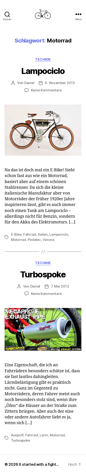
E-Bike (16, 234)
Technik (43, 59)
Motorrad (18, 239)
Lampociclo (42, 71)
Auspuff (17, 435)
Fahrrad (29, 234)
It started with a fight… (39, 464)
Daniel (29, 83)
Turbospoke (43, 274)
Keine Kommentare (46, 90)
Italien (43, 234)
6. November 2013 (60, 83)
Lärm (44, 435)
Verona (48, 239)
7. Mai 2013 (60, 286)
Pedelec (34, 239)
